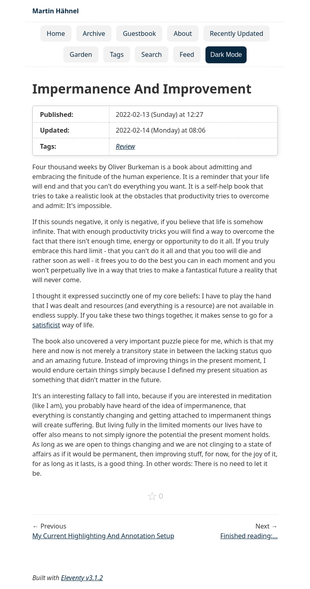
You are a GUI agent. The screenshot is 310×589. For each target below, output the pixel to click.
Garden (81, 54)
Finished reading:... (249, 535)
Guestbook (139, 33)
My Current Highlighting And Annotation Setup (103, 535)
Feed (187, 54)
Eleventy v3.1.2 (82, 577)
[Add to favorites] (155, 496)
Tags (117, 54)
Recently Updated (237, 33)
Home (56, 33)
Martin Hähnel (55, 10)
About (183, 33)
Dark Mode (226, 54)
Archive (94, 33)
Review (125, 146)
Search (151, 54)
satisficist (46, 325)
